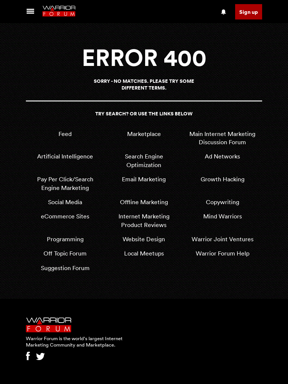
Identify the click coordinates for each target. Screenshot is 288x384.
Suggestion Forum (65, 268)
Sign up (248, 12)
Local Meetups (144, 253)
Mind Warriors (222, 216)
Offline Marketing (144, 202)
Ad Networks (222, 156)
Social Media (65, 202)
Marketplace (144, 133)
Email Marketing (144, 179)
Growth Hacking (222, 179)
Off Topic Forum (65, 253)
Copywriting (222, 202)
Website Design (144, 239)
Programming (65, 239)
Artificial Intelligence (65, 156)
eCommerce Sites (65, 216)
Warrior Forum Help (222, 253)
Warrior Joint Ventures (223, 239)
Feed (65, 133)
